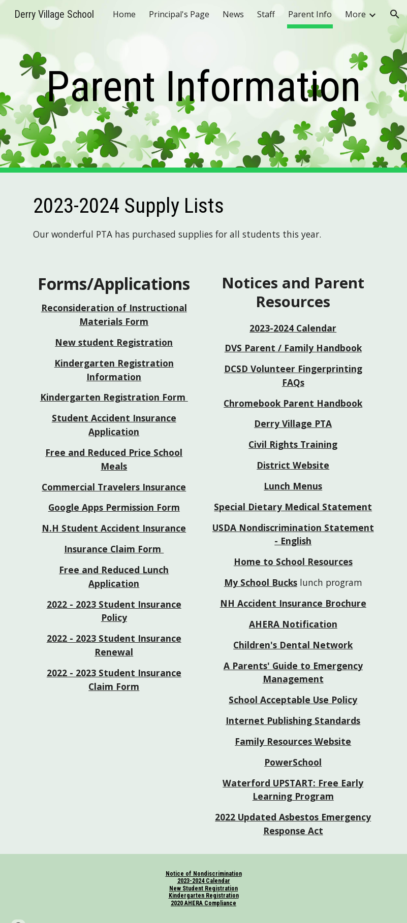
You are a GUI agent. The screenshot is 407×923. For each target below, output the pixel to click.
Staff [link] (266, 14)
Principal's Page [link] (179, 14)
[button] (395, 14)
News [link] (233, 14)
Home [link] (124, 14)
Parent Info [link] (310, 14)
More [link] (355, 14)
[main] (203, 86)
